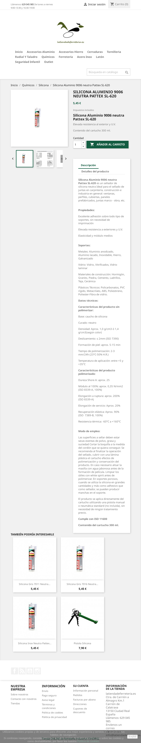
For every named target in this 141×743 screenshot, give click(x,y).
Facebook (14, 671)
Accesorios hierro (71, 52)
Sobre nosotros (19, 694)
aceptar (132, 736)
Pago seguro (49, 695)
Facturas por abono (84, 699)
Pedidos (77, 695)
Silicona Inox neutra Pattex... (34, 643)
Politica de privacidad (54, 717)
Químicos (48, 57)
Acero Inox (84, 57)
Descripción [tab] (88, 165)
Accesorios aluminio (41, 52)
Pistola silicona (82, 643)
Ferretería (66, 57)
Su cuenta (80, 686)
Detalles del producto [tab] (95, 171)
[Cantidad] (77, 144)
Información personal (85, 690)
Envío (45, 691)
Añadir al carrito (107, 144)
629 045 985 (28, 4)
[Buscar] (108, 72)
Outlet (48, 62)
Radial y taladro (26, 57)
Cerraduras (95, 52)
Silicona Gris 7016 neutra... (82, 584)
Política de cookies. (88, 741)
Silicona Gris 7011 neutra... (34, 584)
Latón (100, 57)
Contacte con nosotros (24, 699)
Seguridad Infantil (27, 62)
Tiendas (15, 703)
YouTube (29, 671)
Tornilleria (114, 52)
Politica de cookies (52, 712)
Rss (22, 671)
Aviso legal (48, 700)
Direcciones (80, 704)
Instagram (37, 671)
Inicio (19, 52)
